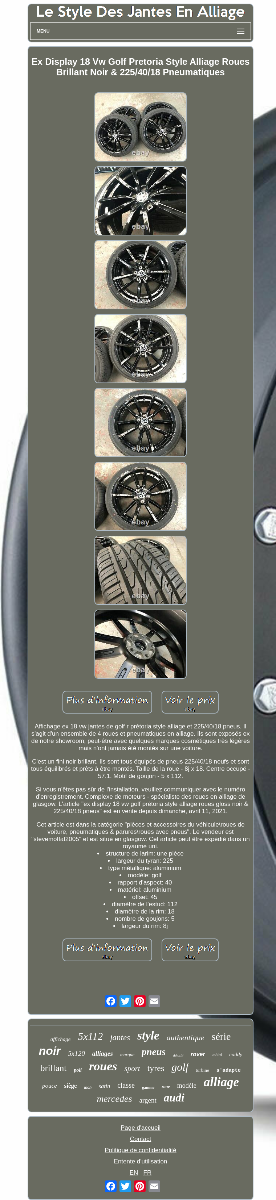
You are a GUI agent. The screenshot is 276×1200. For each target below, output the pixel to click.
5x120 (76, 1053)
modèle (186, 1085)
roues (103, 1066)
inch (88, 1088)
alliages (102, 1053)
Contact (140, 1139)
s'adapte (228, 1070)
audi (174, 1097)
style (148, 1035)
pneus (154, 1051)
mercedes (114, 1099)
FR (147, 1172)
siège (70, 1085)
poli (78, 1070)
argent (148, 1100)
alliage (221, 1082)
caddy (235, 1054)
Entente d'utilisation (140, 1161)
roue (166, 1086)
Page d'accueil (141, 1127)
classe (126, 1085)
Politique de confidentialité (140, 1150)
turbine (202, 1070)
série (221, 1036)
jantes (120, 1037)
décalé (178, 1055)
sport (132, 1068)
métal (217, 1054)
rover (198, 1054)
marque (127, 1054)
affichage (60, 1039)
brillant (53, 1068)
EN (134, 1172)
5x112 (90, 1036)
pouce (49, 1085)
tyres (156, 1068)
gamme (148, 1087)
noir (50, 1050)
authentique (185, 1037)
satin (104, 1086)
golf (179, 1067)
